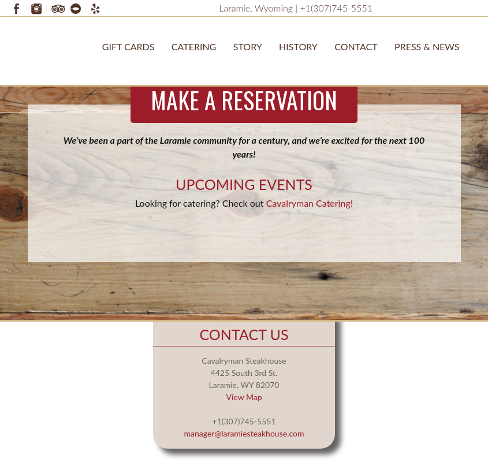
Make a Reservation (244, 100)
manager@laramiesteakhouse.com (244, 433)
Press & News (426, 46)
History (298, 46)
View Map (244, 397)
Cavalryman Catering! (309, 202)
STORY (247, 46)
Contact (356, 46)
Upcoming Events (244, 184)
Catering (194, 46)
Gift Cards (128, 46)
